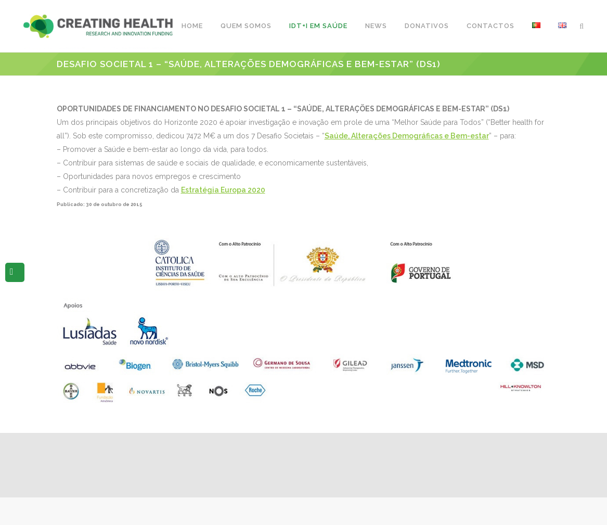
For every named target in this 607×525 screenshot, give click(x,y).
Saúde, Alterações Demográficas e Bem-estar (407, 136)
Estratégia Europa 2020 (223, 190)
